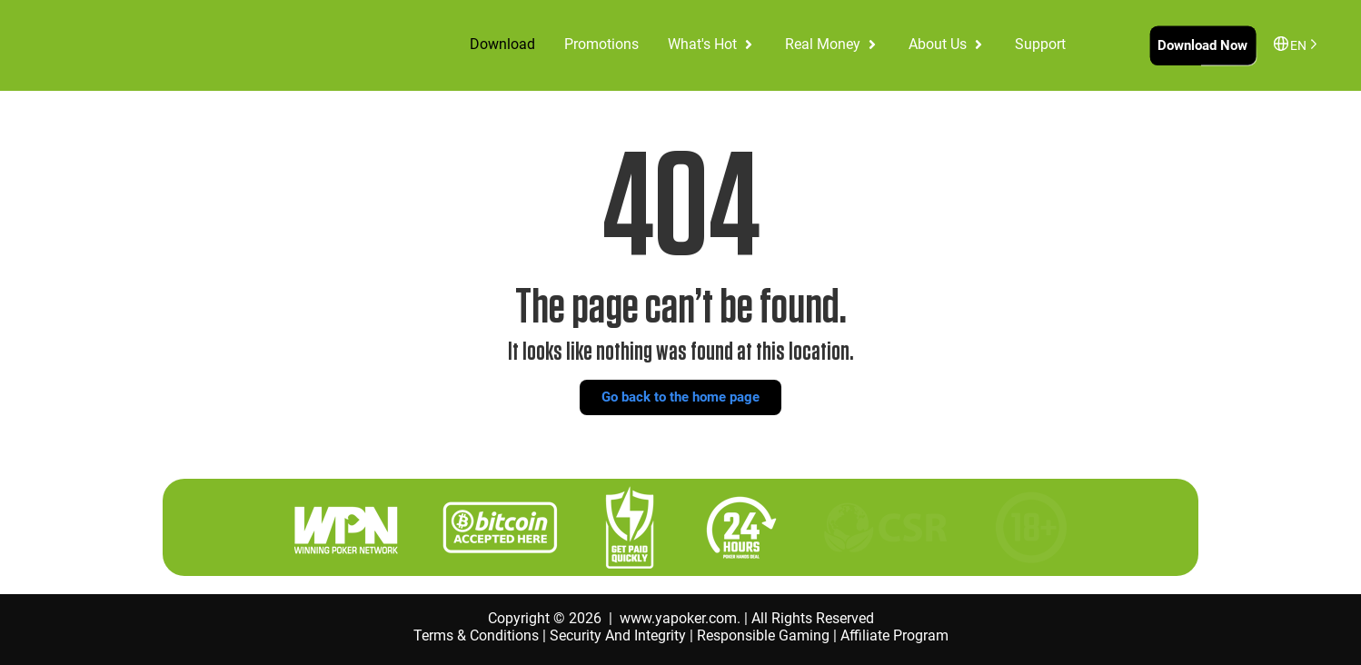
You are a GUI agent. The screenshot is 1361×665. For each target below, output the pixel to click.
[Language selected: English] (1300, 44)
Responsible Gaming (763, 635)
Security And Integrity (618, 635)
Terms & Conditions (476, 635)
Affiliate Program (894, 635)
